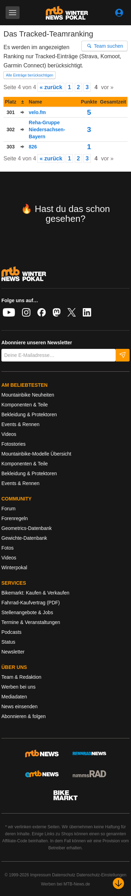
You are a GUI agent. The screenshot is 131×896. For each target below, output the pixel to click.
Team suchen (104, 46)
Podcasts (11, 632)
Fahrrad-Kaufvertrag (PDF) (30, 602)
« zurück (50, 87)
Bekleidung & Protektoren (29, 414)
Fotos (7, 548)
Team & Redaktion (21, 677)
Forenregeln (14, 518)
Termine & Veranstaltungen (30, 622)
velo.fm (37, 112)
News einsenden (19, 706)
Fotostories (13, 444)
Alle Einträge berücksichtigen (29, 75)
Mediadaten (14, 696)
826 (33, 147)
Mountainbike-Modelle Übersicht (36, 454)
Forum (8, 508)
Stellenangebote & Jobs (27, 612)
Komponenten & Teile (24, 404)
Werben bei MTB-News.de (65, 884)
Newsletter (12, 652)
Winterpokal (14, 567)
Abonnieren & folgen (23, 716)
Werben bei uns (18, 687)
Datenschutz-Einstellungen (101, 874)
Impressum (40, 874)
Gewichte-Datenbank (24, 538)
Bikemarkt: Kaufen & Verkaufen (35, 593)
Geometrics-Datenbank (26, 528)
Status (8, 642)
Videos (8, 434)
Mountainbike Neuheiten (27, 395)
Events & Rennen (20, 424)
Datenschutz (63, 874)
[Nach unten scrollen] (118, 883)
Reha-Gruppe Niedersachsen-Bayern (47, 129)
